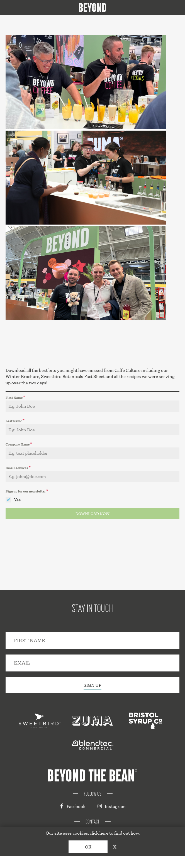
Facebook (72, 806)
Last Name (15, 420)
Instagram (112, 806)
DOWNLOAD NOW (92, 513)
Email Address (18, 467)
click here (99, 833)
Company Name (19, 444)
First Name (15, 397)
